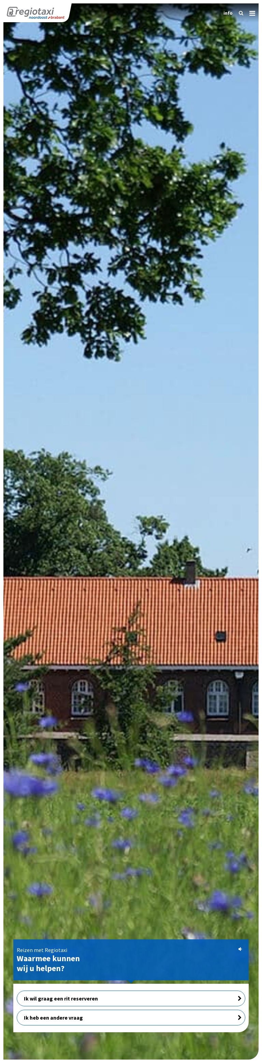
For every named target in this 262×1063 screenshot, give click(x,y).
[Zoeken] (239, 13)
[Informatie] (226, 13)
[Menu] (249, 12)
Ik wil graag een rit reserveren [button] (133, 998)
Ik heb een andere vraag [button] (133, 1017)
